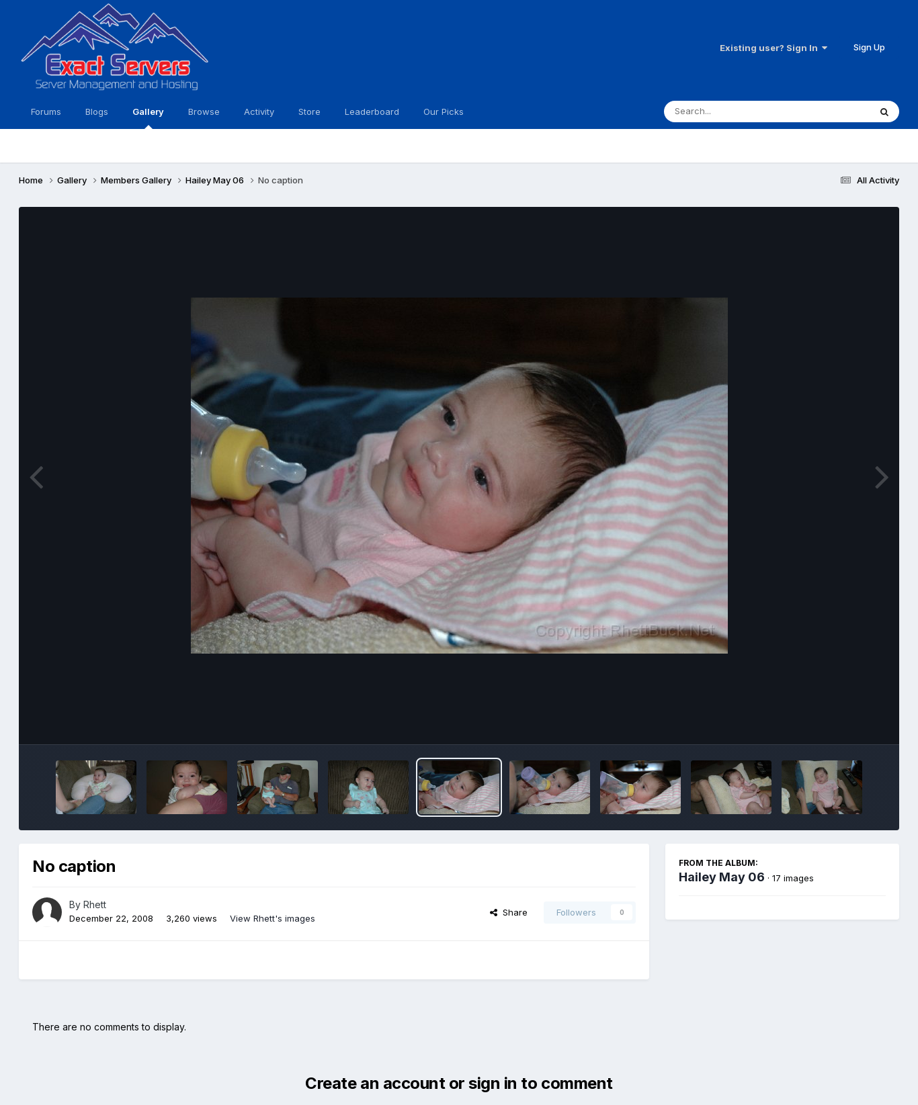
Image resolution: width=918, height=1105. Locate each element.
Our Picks (443, 111)
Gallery (148, 117)
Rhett (94, 904)
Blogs (96, 111)
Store (309, 111)
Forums (46, 111)
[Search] (730, 111)
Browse (204, 111)
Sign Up (869, 47)
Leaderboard (372, 111)
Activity (259, 111)
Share (509, 912)
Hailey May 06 (722, 877)
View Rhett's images (272, 918)
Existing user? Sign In (773, 47)
